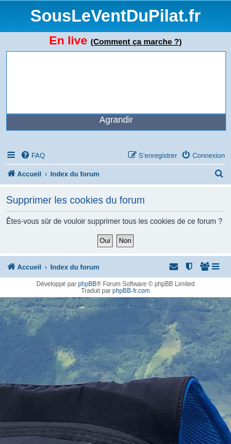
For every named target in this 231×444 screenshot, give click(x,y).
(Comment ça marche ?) (136, 41)
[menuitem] (32, 155)
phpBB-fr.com (131, 290)
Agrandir (115, 120)
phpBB (87, 284)
